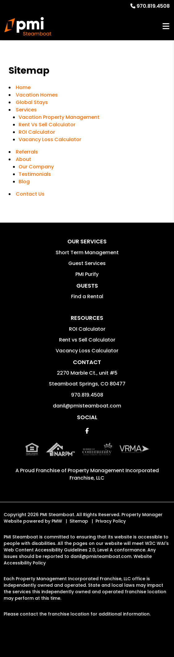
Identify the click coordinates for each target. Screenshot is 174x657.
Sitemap (79, 521)
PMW (57, 521)
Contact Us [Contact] (30, 194)
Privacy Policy (110, 521)
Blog (24, 181)
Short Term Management (87, 252)
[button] (87, 430)
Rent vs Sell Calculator (87, 339)
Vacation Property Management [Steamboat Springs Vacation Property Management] (59, 117)
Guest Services (87, 263)
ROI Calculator (87, 329)
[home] (27, 26)
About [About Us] (23, 159)
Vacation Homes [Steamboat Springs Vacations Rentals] (37, 94)
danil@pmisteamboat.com (87, 405)
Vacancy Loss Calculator (50, 139)
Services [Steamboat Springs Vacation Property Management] (26, 109)
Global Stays (32, 102)
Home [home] (23, 87)
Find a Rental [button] (87, 296)
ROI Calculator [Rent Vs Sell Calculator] (37, 132)
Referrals (27, 151)
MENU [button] (166, 26)
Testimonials (35, 174)
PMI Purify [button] (87, 274)
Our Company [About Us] (36, 166)
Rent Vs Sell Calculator (47, 124)
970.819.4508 (153, 6)
